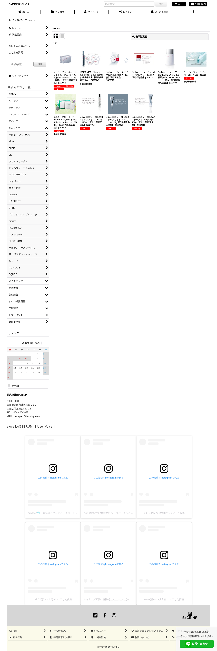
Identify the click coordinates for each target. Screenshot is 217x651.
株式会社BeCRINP (17, 394)
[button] (193, 12)
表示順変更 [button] (139, 36)
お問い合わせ (196, 644)
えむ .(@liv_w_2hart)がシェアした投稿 (164, 513)
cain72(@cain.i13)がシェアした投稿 (53, 599)
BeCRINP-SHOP (18, 4)
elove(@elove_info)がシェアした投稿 (164, 599)
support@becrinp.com (27, 416)
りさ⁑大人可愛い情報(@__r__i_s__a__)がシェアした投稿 (115, 599)
